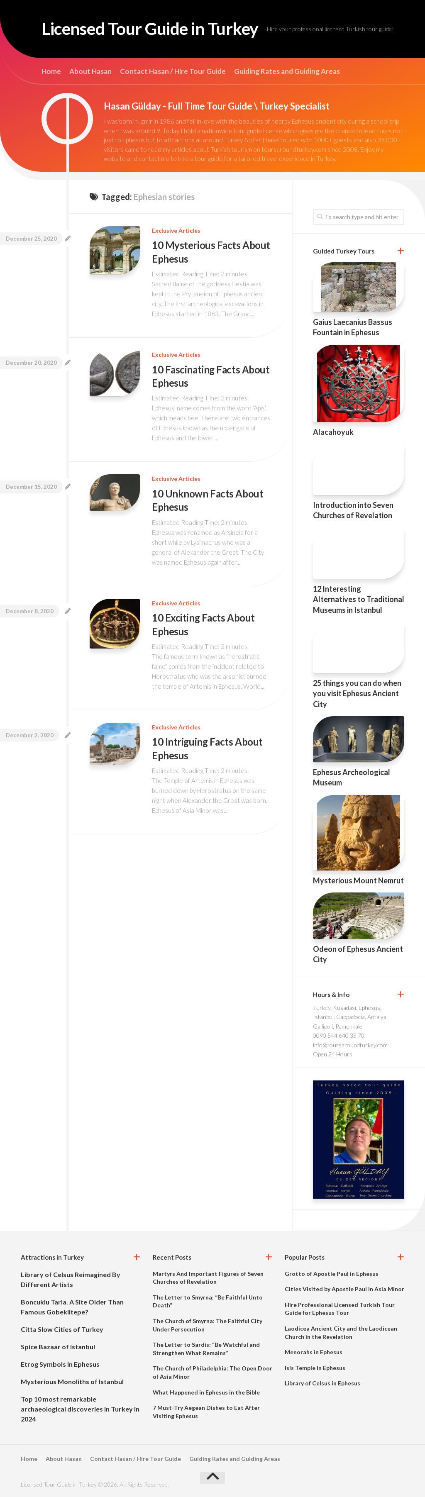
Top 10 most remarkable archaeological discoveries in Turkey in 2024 (80, 1409)
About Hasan (90, 71)
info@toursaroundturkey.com (350, 1044)
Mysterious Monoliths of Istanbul (72, 1381)
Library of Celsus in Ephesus (322, 1383)
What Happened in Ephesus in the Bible (206, 1392)
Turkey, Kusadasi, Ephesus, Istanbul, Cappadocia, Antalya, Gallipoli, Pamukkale (350, 1017)
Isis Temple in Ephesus (315, 1367)
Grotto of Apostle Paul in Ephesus (332, 1273)
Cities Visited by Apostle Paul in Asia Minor (344, 1288)
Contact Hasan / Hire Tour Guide (173, 71)
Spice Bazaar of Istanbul (58, 1347)
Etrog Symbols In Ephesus (60, 1364)
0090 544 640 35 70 (338, 1035)
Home (51, 71)
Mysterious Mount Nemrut (358, 880)
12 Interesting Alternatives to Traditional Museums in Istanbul (358, 599)
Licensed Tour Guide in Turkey (155, 29)
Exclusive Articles (176, 230)
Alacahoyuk (333, 431)
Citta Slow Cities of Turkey (62, 1329)
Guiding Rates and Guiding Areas (287, 71)
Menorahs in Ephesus (313, 1352)
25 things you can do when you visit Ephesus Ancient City (357, 693)
